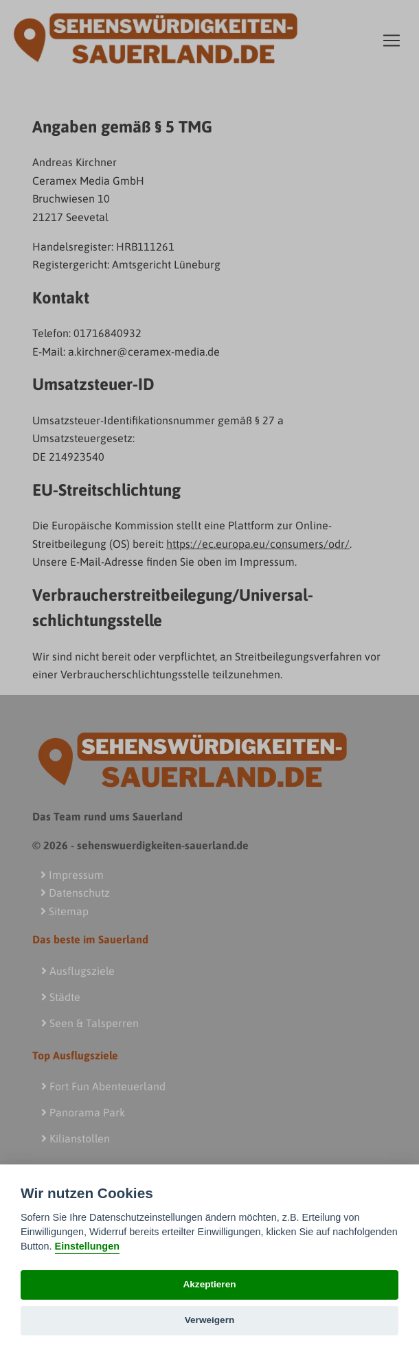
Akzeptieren (209, 1284)
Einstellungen (87, 1246)
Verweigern (210, 1320)
